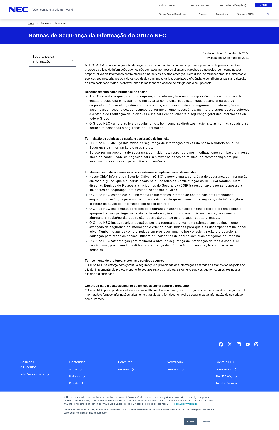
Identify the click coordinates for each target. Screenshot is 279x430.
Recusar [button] (206, 421)
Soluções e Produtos (32, 374)
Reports (73, 383)
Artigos (73, 369)
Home (31, 23)
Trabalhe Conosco (226, 383)
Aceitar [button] (190, 421)
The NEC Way (224, 376)
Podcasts (74, 376)
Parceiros (123, 369)
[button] (174, 14)
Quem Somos (224, 369)
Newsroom (173, 369)
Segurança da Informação (43, 59)
